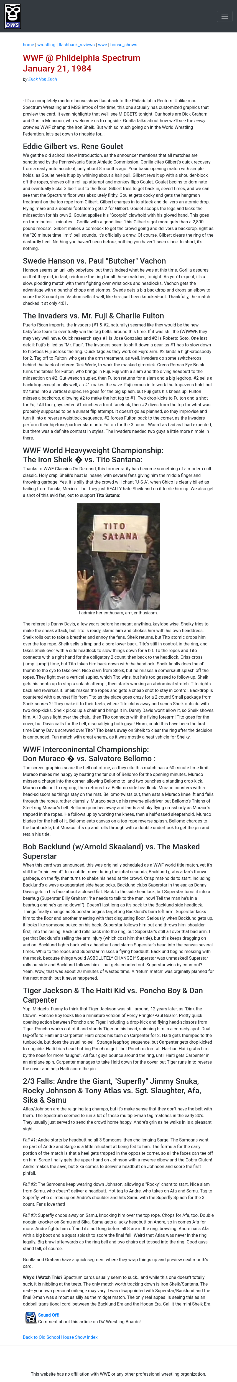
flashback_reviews (77, 44)
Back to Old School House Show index (60, 1337)
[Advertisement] (119, 1358)
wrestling (46, 44)
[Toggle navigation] (225, 16)
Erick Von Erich (42, 79)
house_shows (123, 44)
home (28, 44)
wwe (102, 44)
